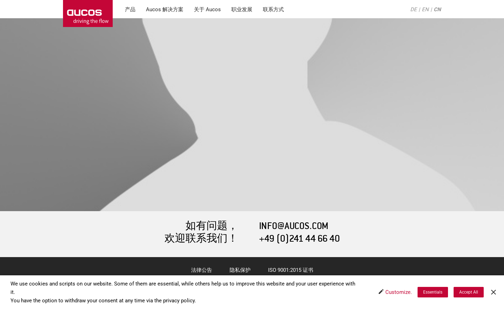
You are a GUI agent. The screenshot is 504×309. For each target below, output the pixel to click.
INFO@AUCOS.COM (293, 226)
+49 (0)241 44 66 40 (299, 238)
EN (425, 9)
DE (413, 9)
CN (437, 9)
